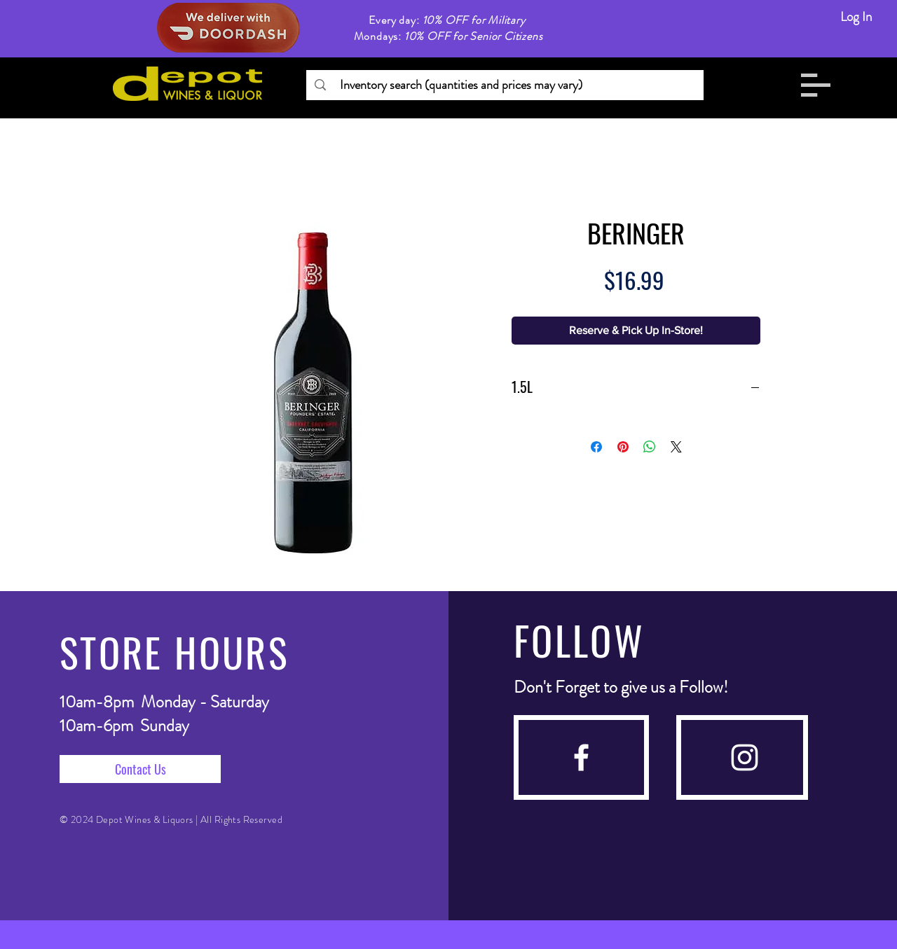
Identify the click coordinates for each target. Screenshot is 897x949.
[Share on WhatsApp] (649, 446)
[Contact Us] (140, 769)
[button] (815, 85)
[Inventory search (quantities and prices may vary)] (504, 85)
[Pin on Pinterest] (623, 446)
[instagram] (744, 757)
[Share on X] (676, 446)
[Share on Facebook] (596, 446)
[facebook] (581, 757)
